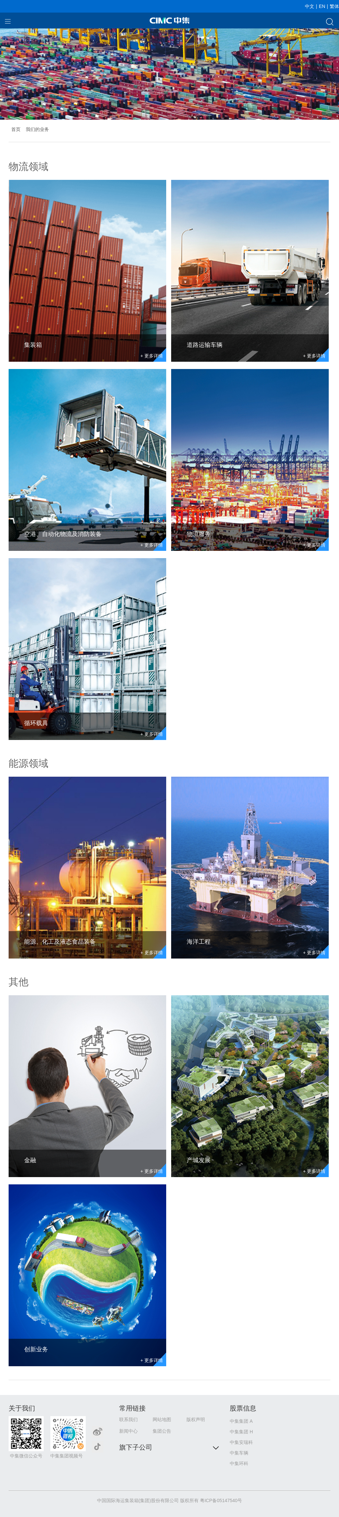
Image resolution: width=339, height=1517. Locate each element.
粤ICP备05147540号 (221, 1500)
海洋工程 (199, 941)
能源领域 (28, 763)
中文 (309, 6)
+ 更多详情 (151, 355)
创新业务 (36, 1349)
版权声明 (195, 1419)
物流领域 (28, 166)
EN (322, 6)
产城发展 (199, 1160)
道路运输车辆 (204, 345)
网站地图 (162, 1419)
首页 (16, 129)
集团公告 (162, 1431)
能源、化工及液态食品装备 (60, 941)
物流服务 (199, 534)
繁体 (334, 6)
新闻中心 (128, 1431)
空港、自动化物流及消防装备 (63, 534)
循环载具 (36, 723)
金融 (30, 1160)
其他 (18, 981)
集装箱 (33, 345)
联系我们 (128, 1419)
